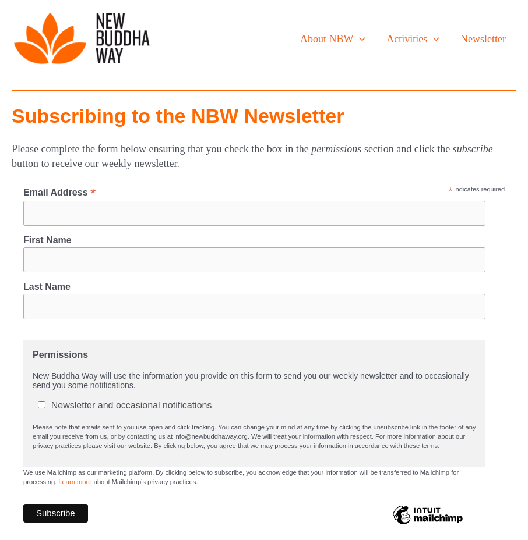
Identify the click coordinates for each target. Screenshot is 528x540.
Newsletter (483, 39)
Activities (412, 39)
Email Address (59, 192)
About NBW (332, 39)
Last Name (47, 287)
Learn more (74, 481)
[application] (359, 39)
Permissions (60, 355)
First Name (47, 240)
